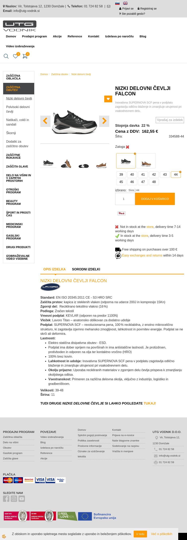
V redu (140, 534)
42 (154, 174)
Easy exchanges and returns (142, 255)
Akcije (57, 36)
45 (121, 182)
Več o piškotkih (161, 534)
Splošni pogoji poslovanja (92, 435)
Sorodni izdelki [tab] (86, 269)
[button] (104, 121)
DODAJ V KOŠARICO (155, 198)
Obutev (7, 447)
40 (132, 174)
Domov (11, 36)
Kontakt (93, 36)
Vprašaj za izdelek (170, 120)
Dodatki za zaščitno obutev (17, 144)
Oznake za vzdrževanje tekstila (91, 454)
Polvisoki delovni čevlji (18, 109)
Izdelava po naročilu (119, 36)
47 (143, 182)
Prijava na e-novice (123, 435)
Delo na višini (10, 442)
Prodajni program (34, 36)
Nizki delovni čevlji (19, 98)
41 (143, 174)
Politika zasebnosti (88, 440)
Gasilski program (12, 453)
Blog (143, 36)
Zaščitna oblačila (12, 436)
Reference (75, 36)
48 (154, 182)
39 (121, 174)
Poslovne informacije (90, 445)
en (127, 4)
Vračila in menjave (122, 451)
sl (119, 4)
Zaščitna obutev (59, 74)
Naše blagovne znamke (125, 440)
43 (165, 174)
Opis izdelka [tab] (54, 269)
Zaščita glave (10, 458)
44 (176, 174)
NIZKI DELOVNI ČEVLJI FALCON (73, 280)
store (150, 226)
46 (132, 182)
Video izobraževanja (20, 46)
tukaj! (150, 403)
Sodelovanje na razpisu (125, 445)
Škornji (11, 133)
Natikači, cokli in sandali (17, 122)
